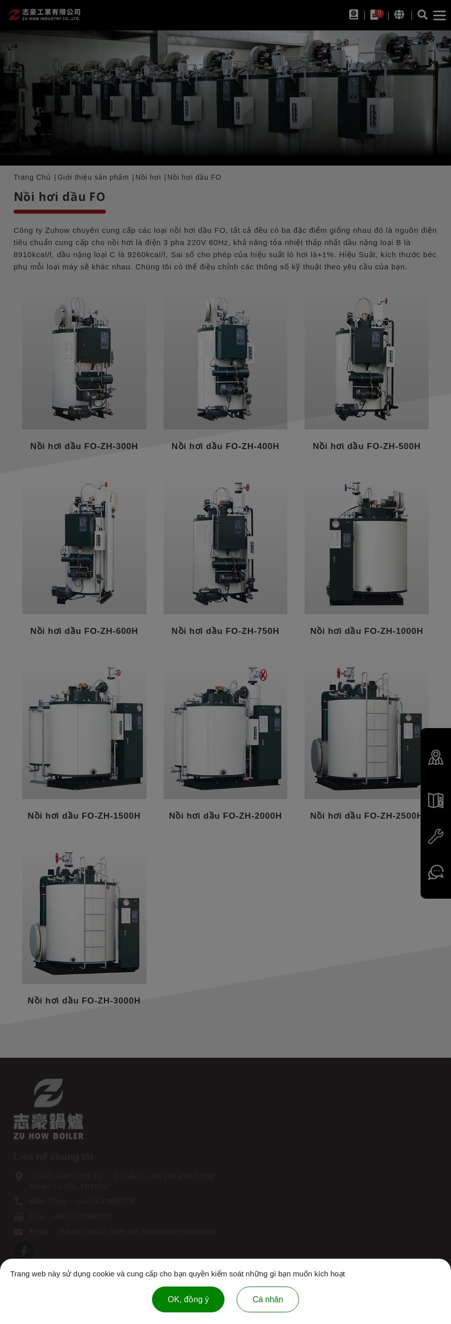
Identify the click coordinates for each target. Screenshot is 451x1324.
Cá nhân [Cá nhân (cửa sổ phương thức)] (267, 1299)
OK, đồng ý (188, 1299)
